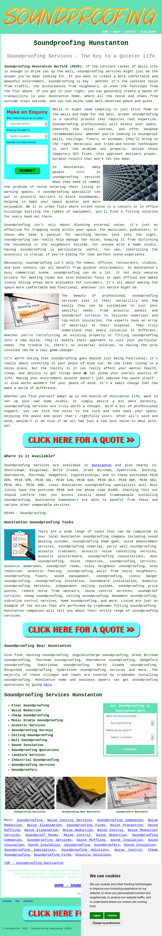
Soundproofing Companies (120, 820)
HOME (105, 31)
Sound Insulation (126, 840)
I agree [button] (97, 915)
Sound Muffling (91, 840)
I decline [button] (112, 915)
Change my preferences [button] (106, 923)
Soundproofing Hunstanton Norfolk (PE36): (44, 66)
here (48, 685)
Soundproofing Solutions (85, 850)
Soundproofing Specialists (29, 850)
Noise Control (110, 830)
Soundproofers (107, 845)
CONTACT (130, 31)
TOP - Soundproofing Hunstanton (33, 863)
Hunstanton (102, 465)
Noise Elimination (44, 825)
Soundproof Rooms (41, 835)
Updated (28, 901)
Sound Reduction (111, 835)
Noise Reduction (78, 830)
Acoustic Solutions (93, 855)
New (18, 901)
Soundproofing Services (49, 840)
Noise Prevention (126, 825)
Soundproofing (29, 820)
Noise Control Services (69, 820)
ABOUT (117, 31)
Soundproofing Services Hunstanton (53, 695)
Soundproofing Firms (86, 825)
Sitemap (7, 901)
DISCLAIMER (148, 31)
